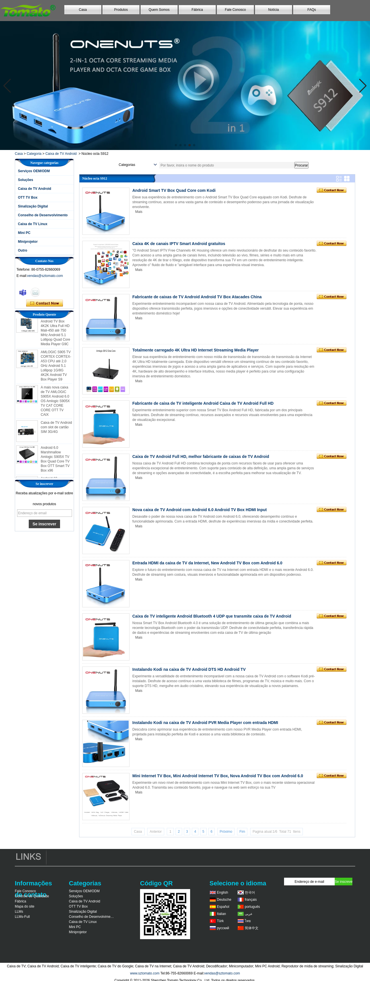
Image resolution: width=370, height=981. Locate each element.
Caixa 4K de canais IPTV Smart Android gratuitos (178, 243)
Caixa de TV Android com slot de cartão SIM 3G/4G (56, 429)
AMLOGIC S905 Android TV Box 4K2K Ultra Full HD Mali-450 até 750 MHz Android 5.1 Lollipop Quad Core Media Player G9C (55, 332)
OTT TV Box (28, 198)
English (222, 892)
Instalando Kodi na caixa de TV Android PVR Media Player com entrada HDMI (205, 722)
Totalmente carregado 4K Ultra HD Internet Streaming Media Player (195, 350)
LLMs (19, 912)
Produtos (121, 10)
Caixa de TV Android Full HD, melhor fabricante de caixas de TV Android (200, 456)
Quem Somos (159, 10)
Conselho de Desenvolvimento (43, 215)
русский (223, 928)
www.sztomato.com (144, 973)
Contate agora (44, 303)
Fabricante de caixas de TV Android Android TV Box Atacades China (197, 297)
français (251, 900)
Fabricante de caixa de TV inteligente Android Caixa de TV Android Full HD (203, 403)
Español (223, 907)
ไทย (248, 921)
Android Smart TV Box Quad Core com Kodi (173, 190)
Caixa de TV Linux (32, 224)
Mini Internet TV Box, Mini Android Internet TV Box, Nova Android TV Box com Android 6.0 (217, 776)
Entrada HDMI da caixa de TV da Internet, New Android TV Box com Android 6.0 (207, 563)
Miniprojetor (28, 242)
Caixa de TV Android (61, 154)
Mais (138, 212)
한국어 (250, 892)
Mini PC (24, 233)
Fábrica (197, 10)
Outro (22, 250)
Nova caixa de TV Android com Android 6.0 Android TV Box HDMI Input (199, 509)
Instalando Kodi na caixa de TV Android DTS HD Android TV (189, 669)
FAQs (311, 10)
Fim (242, 832)
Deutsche (224, 900)
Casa (83, 10)
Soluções (25, 180)
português (252, 907)
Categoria (34, 154)
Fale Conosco (235, 10)
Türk (220, 921)
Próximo (226, 832)
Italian (221, 914)
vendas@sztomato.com (45, 276)
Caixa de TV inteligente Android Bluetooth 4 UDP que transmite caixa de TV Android (211, 616)
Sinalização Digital (33, 206)
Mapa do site (24, 906)
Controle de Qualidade (32, 896)
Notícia (273, 10)
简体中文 (251, 928)
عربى (248, 914)
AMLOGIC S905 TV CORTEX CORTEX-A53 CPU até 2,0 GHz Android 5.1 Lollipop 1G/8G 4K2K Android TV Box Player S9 (56, 367)
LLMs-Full (22, 917)
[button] (176, 145)
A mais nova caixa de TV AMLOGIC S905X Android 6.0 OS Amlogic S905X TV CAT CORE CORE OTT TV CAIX (55, 403)
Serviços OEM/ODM (34, 171)
